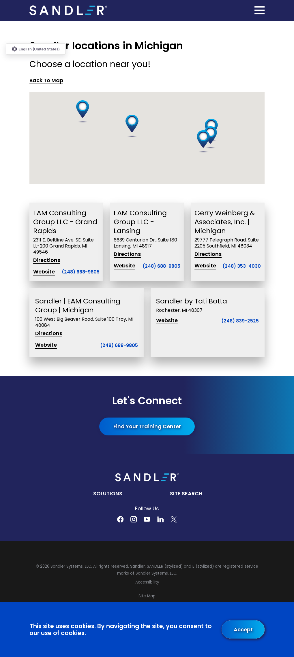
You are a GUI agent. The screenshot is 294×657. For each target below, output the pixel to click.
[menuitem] (147, 582)
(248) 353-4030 (241, 266)
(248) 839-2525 (240, 321)
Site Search (186, 493)
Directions (46, 260)
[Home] (68, 10)
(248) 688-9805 (81, 272)
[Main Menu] (259, 10)
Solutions (107, 493)
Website (44, 272)
